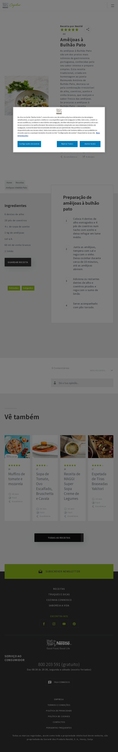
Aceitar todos (90, 144)
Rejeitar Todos (67, 144)
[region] (59, 129)
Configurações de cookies (29, 144)
